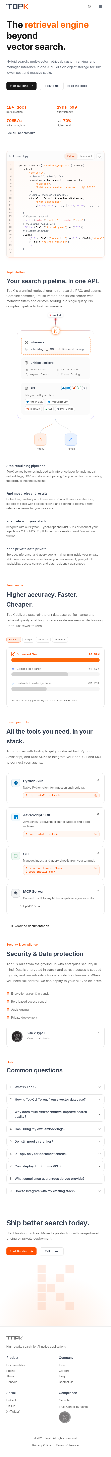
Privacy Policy (41, 1445)
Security (64, 1400)
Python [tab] (71, 156)
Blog (62, 1376)
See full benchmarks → (22, 133)
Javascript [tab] (86, 156)
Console (11, 1382)
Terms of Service (67, 1445)
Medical (43, 639)
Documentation (16, 1365)
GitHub (10, 1406)
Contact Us (66, 1382)
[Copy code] (99, 156)
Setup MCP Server (32, 906)
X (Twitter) (13, 1411)
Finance (13, 639)
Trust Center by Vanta (73, 1406)
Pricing (10, 1370)
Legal (28, 639)
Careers (64, 1370)
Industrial (60, 639)
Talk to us (52, 85)
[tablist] (79, 156)
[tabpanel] (55, 209)
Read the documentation (29, 926)
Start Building (21, 85)
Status (10, 1376)
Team (62, 1365)
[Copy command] (96, 795)
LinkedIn (11, 1400)
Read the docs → (79, 85)
